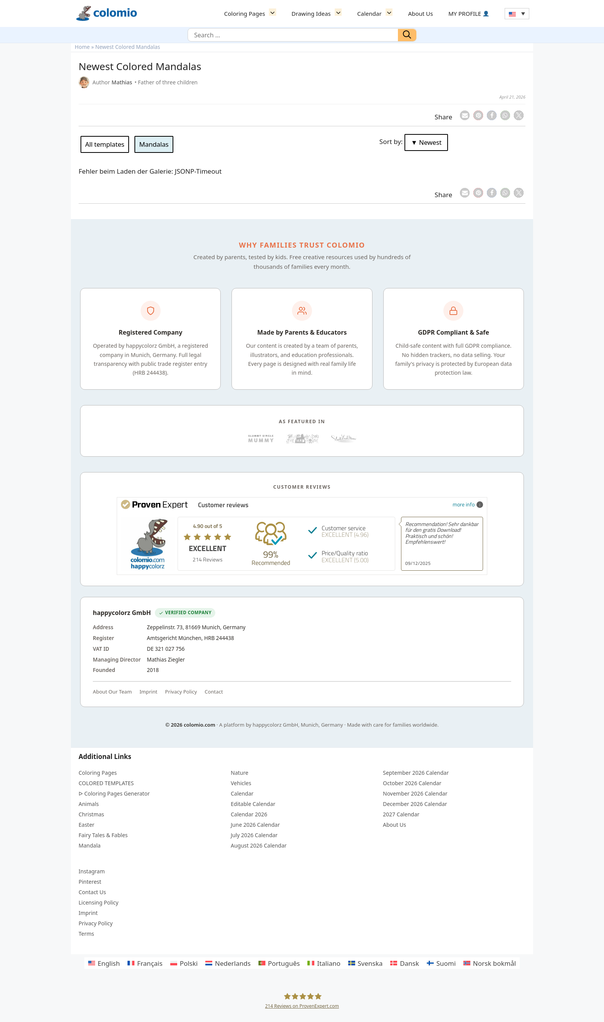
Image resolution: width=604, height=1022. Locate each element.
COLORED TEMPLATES (106, 783)
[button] (274, 13)
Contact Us (92, 892)
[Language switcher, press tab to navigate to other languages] (517, 13)
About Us (420, 13)
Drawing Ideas (320, 13)
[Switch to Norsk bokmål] (490, 963)
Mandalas (153, 144)
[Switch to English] (104, 963)
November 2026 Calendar (415, 793)
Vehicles (241, 783)
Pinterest (90, 881)
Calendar (378, 13)
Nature (239, 772)
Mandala (90, 845)
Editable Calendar (253, 804)
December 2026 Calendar (415, 804)
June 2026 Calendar (255, 824)
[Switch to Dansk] (404, 963)
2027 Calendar (401, 814)
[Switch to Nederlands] (227, 963)
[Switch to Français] (145, 963)
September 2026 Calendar (416, 772)
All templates (104, 144)
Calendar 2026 (249, 814)
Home (82, 46)
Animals (89, 804)
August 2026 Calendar (259, 845)
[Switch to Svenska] (365, 963)
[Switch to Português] (279, 963)
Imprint (148, 691)
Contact (214, 691)
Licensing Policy (98, 902)
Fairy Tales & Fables (103, 835)
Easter (86, 824)
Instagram (92, 871)
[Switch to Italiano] (324, 963)
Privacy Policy (181, 691)
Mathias (122, 82)
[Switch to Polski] (183, 963)
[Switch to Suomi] (441, 963)
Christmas (91, 814)
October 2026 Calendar (412, 783)
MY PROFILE (468, 13)
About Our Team (112, 691)
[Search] (407, 35)
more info (468, 504)
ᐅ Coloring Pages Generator (114, 793)
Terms (86, 933)
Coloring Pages (254, 13)
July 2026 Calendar (254, 835)
